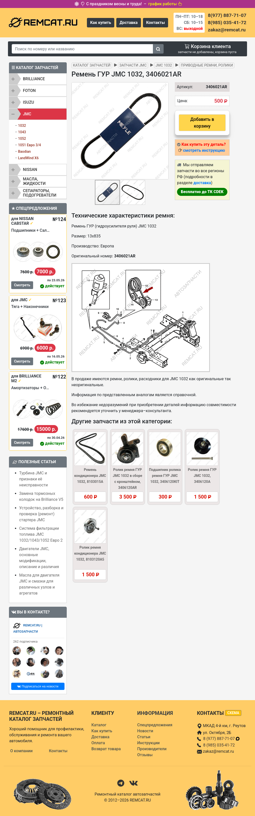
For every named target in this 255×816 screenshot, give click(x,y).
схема (233, 713)
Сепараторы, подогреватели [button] (39, 193)
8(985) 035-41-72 (227, 22)
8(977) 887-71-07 (227, 15)
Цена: (182, 100)
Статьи (143, 737)
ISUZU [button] (28, 102)
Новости (145, 731)
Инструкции (148, 743)
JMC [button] (27, 114)
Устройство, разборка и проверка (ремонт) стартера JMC (41, 514)
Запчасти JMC (133, 65)
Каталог (98, 725)
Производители (152, 748)
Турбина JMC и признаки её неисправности (33, 479)
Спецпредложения (154, 725)
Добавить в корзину (202, 122)
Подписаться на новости (37, 686)
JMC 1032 (164, 65)
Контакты (155, 22)
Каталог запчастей (92, 65)
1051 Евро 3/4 (29, 145)
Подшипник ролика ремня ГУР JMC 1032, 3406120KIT (165, 476)
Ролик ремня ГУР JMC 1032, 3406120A (202, 476)
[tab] (38, 79)
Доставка (129, 22)
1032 (22, 126)
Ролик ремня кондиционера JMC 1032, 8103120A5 (90, 553)
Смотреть (22, 285)
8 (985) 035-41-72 (219, 745)
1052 (22, 139)
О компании (21, 750)
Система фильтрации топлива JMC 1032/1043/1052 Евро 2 (41, 534)
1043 (22, 132)
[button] (164, 131)
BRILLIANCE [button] (34, 78)
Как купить (100, 22)
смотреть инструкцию (204, 150)
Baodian (24, 151)
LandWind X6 (28, 158)
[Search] (82, 49)
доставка (202, 182)
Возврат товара (106, 748)
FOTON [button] (29, 90)
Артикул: (182, 86)
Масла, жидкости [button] (34, 181)
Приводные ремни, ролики (207, 65)
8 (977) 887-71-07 (221, 738)
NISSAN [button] (30, 169)
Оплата (98, 743)
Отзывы (145, 754)
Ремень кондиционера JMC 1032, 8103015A (90, 476)
